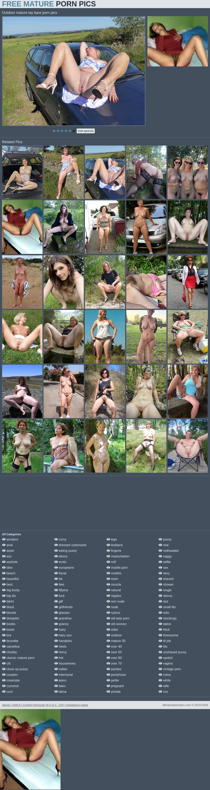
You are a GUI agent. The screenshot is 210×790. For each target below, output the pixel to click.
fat (58, 579)
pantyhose (116, 674)
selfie (165, 562)
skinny (165, 595)
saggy (165, 556)
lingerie (114, 550)
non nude (115, 601)
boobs (8, 624)
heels (60, 646)
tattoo (165, 624)
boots (8, 629)
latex (60, 686)
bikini (8, 601)
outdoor (114, 635)
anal (7, 545)
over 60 (114, 658)
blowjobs (10, 618)
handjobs (63, 641)
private (114, 691)
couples (10, 674)
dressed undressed (70, 545)
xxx (163, 691)
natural (114, 590)
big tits (9, 595)
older (112, 629)
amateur (10, 539)
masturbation (118, 556)
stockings (168, 618)
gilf (58, 601)
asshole (10, 562)
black (8, 607)
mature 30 (116, 641)
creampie (11, 680)
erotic (60, 562)
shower (166, 584)
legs (112, 539)
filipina (61, 590)
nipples (114, 595)
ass (6, 556)
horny (60, 652)
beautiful (10, 579)
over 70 (114, 663)
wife (164, 686)
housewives (65, 663)
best (7, 584)
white (165, 680)
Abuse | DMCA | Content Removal (23, 705)
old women (117, 624)
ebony (61, 556)
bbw (7, 567)
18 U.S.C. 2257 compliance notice (66, 705)
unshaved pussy (172, 652)
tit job (165, 641)
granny (61, 624)
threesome (168, 635)
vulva (165, 674)
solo (164, 612)
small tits (167, 607)
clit (6, 663)
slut (163, 601)
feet (59, 584)
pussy (165, 539)
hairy (60, 629)
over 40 (114, 646)
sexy (164, 573)
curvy (60, 539)
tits (163, 646)
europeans (64, 567)
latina (60, 691)
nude (112, 607)
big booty (11, 590)
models (114, 573)
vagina (166, 663)
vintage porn (170, 669)
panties (114, 669)
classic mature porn (18, 658)
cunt (7, 691)
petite (113, 680)
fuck (59, 595)
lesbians (115, 545)
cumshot (10, 686)
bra (6, 635)
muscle (114, 584)
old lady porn (118, 618)
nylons (113, 612)
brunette (10, 641)
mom (112, 579)
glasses (62, 612)
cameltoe (11, 646)
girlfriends (63, 607)
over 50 (114, 652)
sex (163, 567)
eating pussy (65, 550)
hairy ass (63, 635)
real (163, 545)
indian (60, 669)
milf (111, 562)
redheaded (169, 550)
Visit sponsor (86, 131)
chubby (9, 652)
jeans (60, 680)
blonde (9, 612)
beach (8, 573)
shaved (166, 579)
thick (164, 629)
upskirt (166, 658)
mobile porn (117, 567)
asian (8, 550)
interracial (63, 674)
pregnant (115, 686)
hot (58, 658)
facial (60, 573)
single (165, 590)
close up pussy (15, 669)
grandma (63, 618)
